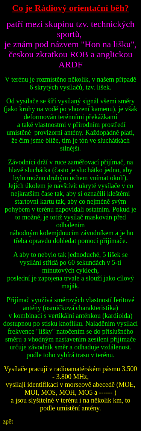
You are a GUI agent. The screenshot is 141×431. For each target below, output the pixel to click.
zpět (8, 421)
